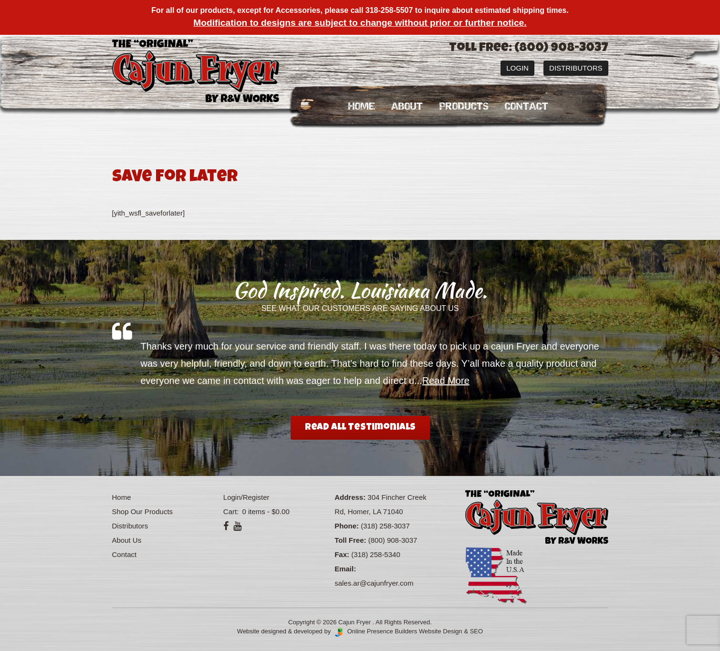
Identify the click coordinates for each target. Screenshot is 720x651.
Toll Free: (350, 540)
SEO (476, 631)
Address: (349, 497)
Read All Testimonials (360, 428)
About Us (127, 540)
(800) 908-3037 (392, 540)
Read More (446, 380)
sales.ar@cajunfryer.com (373, 583)
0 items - (264, 511)
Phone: (346, 526)
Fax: (341, 554)
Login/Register (246, 497)
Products (464, 107)
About (407, 107)
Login (517, 68)
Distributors (575, 68)
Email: (345, 569)
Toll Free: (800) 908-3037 (528, 48)
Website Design (440, 631)
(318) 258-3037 (385, 526)
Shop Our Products (142, 511)
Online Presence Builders (375, 631)
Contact (526, 107)
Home (361, 107)
